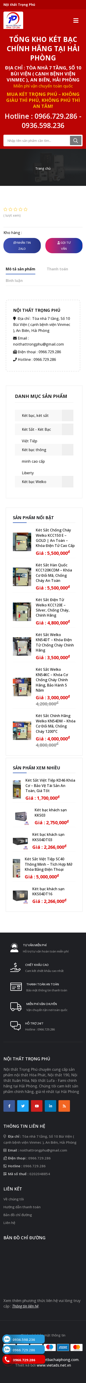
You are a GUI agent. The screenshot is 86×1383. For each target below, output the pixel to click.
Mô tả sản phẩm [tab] (20, 269)
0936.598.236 (43, 125)
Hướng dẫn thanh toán (22, 1207)
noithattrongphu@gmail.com (38, 344)
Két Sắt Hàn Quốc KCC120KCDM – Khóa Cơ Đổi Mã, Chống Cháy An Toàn (54, 572)
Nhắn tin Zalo (22, 245)
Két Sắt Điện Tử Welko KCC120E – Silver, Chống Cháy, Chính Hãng (52, 607)
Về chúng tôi (13, 1199)
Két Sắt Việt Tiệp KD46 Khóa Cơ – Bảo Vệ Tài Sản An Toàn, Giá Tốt (50, 785)
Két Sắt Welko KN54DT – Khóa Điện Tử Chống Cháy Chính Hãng (55, 642)
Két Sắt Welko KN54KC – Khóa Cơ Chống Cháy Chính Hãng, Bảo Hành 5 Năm (52, 680)
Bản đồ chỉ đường (17, 1214)
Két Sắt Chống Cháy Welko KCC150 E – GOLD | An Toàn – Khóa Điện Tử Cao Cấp (55, 538)
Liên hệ (9, 1222)
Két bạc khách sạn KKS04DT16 (48, 891)
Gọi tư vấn (64, 245)
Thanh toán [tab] (57, 269)
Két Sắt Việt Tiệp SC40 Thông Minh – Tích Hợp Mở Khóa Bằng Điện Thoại (48, 864)
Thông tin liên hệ (25, 1306)
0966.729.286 (56, 116)
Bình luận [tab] (14, 280)
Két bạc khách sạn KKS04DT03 (48, 837)
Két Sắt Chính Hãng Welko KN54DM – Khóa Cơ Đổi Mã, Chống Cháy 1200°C (55, 723)
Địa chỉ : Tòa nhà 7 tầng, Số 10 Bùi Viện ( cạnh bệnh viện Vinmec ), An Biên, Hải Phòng (43, 74)
